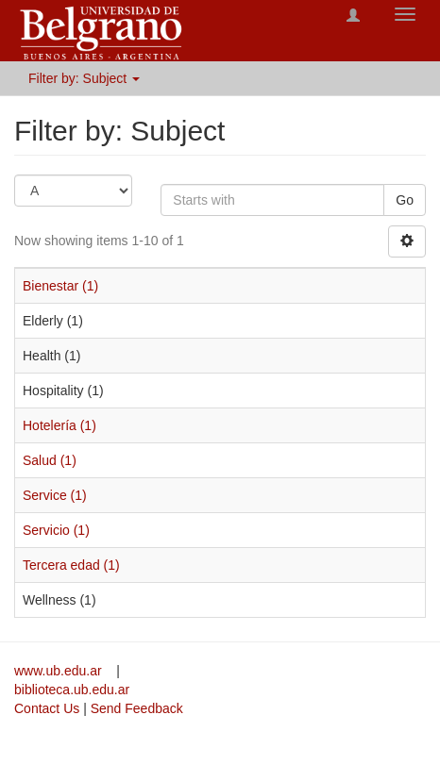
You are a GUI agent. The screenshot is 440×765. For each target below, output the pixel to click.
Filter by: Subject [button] (84, 78)
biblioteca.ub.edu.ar (71, 689)
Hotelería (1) (59, 425)
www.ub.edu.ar (60, 670)
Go (405, 200)
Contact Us (46, 708)
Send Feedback (137, 708)
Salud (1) (49, 460)
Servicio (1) (56, 530)
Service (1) (55, 495)
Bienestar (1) (60, 285)
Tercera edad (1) (71, 565)
